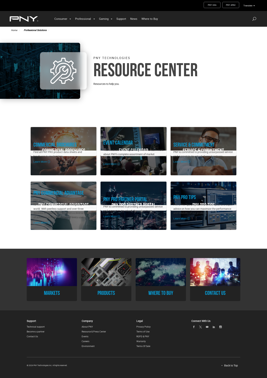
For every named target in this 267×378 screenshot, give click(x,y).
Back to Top (231, 365)
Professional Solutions (35, 30)
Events (85, 336)
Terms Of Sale (143, 346)
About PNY (87, 326)
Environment (88, 346)
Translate (247, 5)
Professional (83, 19)
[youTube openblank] (207, 327)
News (133, 19)
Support (121, 19)
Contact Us (32, 336)
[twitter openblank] (200, 327)
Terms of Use (142, 331)
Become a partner (35, 331)
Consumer (60, 19)
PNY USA (212, 5)
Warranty (141, 341)
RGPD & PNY (142, 336)
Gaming (104, 19)
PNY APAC (231, 5)
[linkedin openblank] (213, 327)
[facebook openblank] (193, 327)
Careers (85, 341)
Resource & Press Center (94, 331)
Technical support (36, 326)
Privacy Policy (143, 326)
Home (14, 30)
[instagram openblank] (220, 327)
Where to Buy (149, 19)
